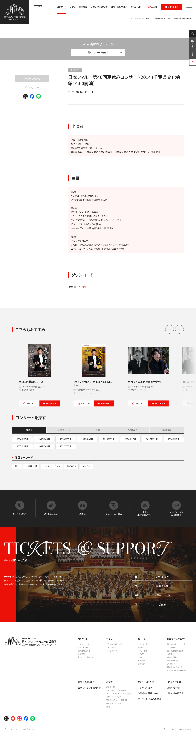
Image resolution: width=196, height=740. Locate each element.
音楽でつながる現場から (89, 687)
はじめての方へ (145, 687)
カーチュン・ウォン (51, 466)
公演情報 (141, 660)
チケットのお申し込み (114, 644)
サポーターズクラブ (113, 697)
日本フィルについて (99, 7)
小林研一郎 (31, 466)
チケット (49, 403)
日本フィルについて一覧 (176, 644)
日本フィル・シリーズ (174, 667)
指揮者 (169, 654)
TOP (130, 18)
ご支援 (152, 7)
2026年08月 (87, 439)
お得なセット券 (112, 650)
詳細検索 (166, 430)
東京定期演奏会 (84, 647)
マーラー (86, 466)
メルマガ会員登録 (175, 693)
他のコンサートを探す (105, 52)
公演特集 (81, 654)
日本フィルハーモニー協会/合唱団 (119, 693)
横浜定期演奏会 (84, 650)
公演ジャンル (64, 430)
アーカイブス (172, 663)
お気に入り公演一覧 (85, 657)
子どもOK (71, 466)
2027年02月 (44, 446)
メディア (141, 654)
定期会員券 (110, 647)
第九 (17, 466)
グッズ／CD (135, 7)
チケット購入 (171, 6)
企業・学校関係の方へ (148, 693)
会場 (98, 430)
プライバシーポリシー (12, 729)
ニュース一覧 (143, 644)
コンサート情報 (139, 18)
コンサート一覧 (83, 644)
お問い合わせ (173, 687)
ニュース (142, 639)
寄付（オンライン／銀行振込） (117, 700)
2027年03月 (65, 446)
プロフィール (172, 647)
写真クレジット (28, 729)
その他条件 (132, 430)
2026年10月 (130, 439)
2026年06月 (44, 439)
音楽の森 (141, 663)
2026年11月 (152, 439)
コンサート (61, 7)
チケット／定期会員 (78, 7)
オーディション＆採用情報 (176, 670)
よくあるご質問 (174, 681)
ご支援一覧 (110, 687)
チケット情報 (142, 650)
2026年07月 (65, 439)
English (37, 7)
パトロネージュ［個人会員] (116, 690)
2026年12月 (173, 439)
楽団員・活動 (172, 657)
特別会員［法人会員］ (114, 703)
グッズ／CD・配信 (146, 681)
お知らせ (141, 647)
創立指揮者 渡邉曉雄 (175, 650)
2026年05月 (22, 439)
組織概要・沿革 (173, 660)
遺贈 (108, 706)
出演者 (140, 657)
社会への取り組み (119, 7)
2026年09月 (109, 439)
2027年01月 (22, 446)
